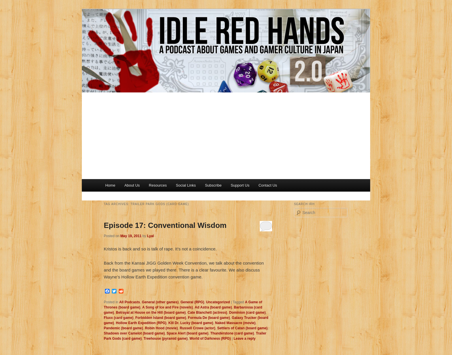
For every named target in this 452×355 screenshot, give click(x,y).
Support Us (240, 185)
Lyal (150, 236)
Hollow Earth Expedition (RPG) (141, 323)
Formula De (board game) (209, 318)
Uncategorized (218, 302)
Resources (158, 185)
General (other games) (160, 302)
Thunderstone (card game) (232, 333)
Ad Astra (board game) (213, 307)
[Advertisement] (226, 135)
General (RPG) (192, 302)
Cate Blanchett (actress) (207, 313)
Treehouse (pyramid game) (166, 339)
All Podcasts (129, 302)
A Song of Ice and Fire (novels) (167, 307)
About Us (132, 185)
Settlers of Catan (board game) (242, 328)
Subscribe (213, 185)
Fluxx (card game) (118, 318)
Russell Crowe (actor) (197, 328)
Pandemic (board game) (123, 328)
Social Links (186, 185)
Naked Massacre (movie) (235, 323)
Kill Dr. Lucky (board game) (190, 323)
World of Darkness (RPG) (210, 339)
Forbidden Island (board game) (160, 318)
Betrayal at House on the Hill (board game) (151, 313)
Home (110, 185)
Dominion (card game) (247, 313)
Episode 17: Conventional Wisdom (165, 225)
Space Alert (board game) (187, 333)
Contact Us (268, 185)
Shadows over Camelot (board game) (134, 333)
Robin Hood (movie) (161, 328)
